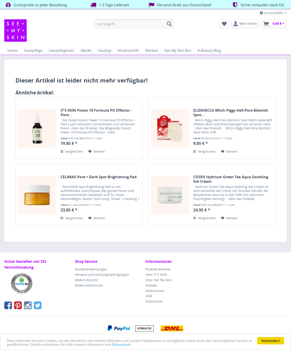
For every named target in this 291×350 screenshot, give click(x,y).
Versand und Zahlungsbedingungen (102, 274)
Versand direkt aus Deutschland (179, 5)
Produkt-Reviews (158, 269)
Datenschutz (121, 344)
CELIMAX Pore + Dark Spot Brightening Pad (99, 177)
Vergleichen (72, 151)
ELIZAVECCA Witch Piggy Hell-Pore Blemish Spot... (230, 112)
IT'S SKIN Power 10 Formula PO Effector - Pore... (96, 112)
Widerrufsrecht (86, 280)
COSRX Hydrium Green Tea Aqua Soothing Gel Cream (230, 179)
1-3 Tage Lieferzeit (109, 5)
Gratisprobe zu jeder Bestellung (35, 5)
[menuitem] (134, 23)
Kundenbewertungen (91, 269)
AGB (149, 296)
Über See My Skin (159, 280)
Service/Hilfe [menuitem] (272, 13)
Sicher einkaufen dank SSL (257, 5)
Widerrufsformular (89, 285)
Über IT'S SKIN (156, 274)
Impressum (154, 301)
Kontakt (151, 285)
